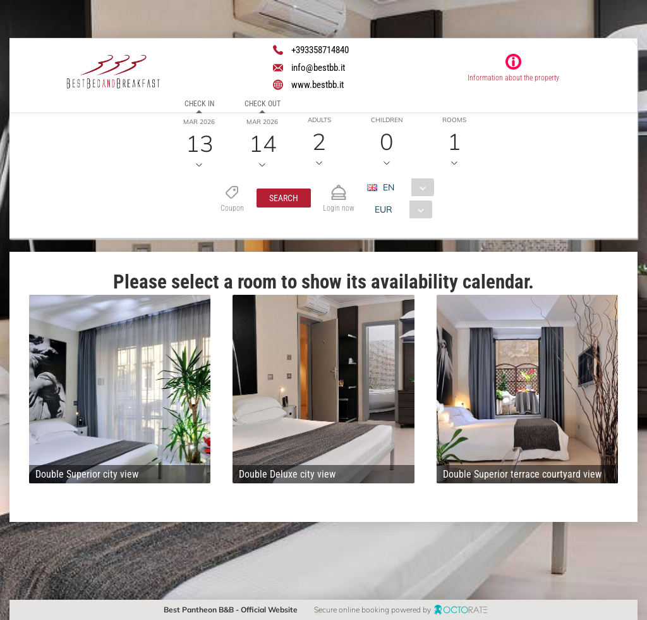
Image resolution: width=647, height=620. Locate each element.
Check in (199, 104)
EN (388, 187)
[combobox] (405, 187)
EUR (383, 209)
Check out (263, 104)
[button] (284, 198)
